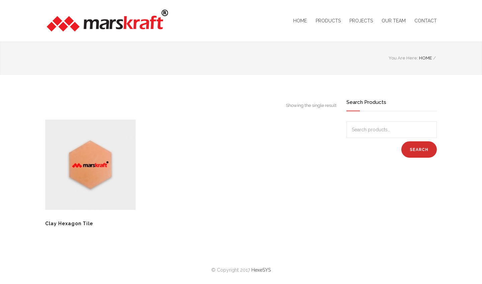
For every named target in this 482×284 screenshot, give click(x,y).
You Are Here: (403, 57)
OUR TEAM (394, 20)
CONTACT (425, 20)
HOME (300, 20)
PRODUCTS (328, 20)
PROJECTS (361, 20)
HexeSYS (261, 270)
